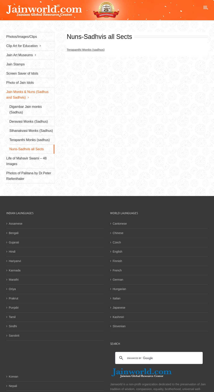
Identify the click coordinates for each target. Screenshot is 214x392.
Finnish (117, 261)
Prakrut (13, 298)
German (118, 279)
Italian (116, 298)
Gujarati (14, 242)
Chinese (118, 233)
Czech (117, 242)
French (117, 270)
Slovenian (119, 326)
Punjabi (14, 307)
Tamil (12, 317)
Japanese (119, 307)
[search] (158, 358)
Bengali (14, 233)
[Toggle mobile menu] (205, 7)
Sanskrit (14, 335)
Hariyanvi (15, 261)
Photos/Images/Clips (21, 36)
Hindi (12, 251)
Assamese (15, 223)
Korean (13, 376)
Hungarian (119, 289)
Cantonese (120, 223)
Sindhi (13, 326)
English (117, 251)
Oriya (12, 289)
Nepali (13, 386)
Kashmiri (118, 317)
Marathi (14, 279)
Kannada (14, 270)
